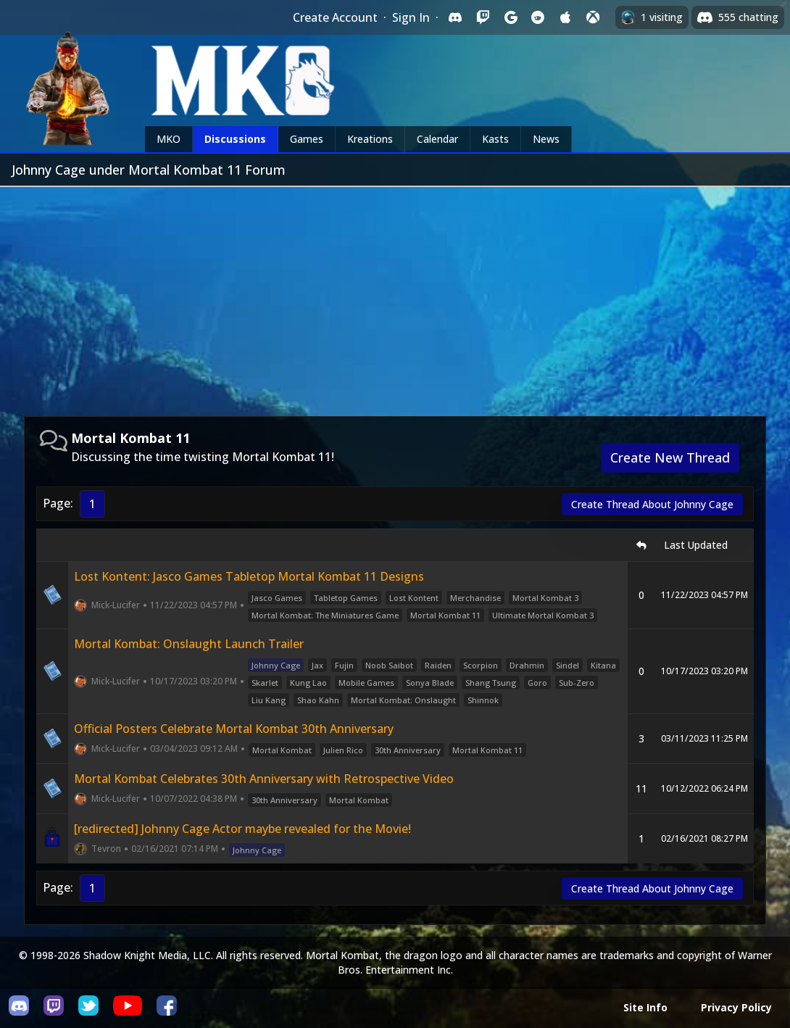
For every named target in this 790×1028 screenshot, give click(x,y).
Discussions (235, 139)
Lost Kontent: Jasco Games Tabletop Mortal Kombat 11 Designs (249, 576)
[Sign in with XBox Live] (593, 17)
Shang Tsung (490, 682)
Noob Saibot (389, 665)
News (546, 139)
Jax (317, 665)
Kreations (370, 139)
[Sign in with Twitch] (483, 17)
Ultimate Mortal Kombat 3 (543, 615)
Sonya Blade (430, 682)
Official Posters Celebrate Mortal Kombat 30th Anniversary (234, 729)
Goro (537, 682)
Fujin (344, 665)
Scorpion (480, 665)
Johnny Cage (275, 665)
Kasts (495, 139)
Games (306, 139)
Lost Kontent (413, 597)
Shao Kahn (318, 700)
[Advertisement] (395, 295)
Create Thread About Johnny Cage (652, 504)
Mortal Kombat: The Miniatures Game (325, 615)
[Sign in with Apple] (565, 17)
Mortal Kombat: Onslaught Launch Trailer (189, 644)
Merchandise (475, 597)
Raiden (438, 665)
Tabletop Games (346, 597)
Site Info (645, 1007)
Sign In (411, 17)
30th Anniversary (408, 750)
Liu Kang (268, 700)
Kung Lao (308, 682)
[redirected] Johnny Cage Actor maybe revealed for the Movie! (242, 829)
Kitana (603, 665)
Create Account (335, 17)
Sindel (567, 665)
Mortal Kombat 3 (545, 597)
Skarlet (264, 682)
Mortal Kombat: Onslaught (403, 700)
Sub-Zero (576, 682)
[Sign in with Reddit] (538, 17)
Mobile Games (366, 682)
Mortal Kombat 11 (445, 615)
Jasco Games (276, 597)
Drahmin (527, 665)
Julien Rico (343, 750)
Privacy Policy (736, 1007)
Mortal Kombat (282, 750)
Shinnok (483, 700)
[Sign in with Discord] (455, 17)
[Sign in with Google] (510, 17)
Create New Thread (670, 457)
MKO (168, 139)
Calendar (437, 139)
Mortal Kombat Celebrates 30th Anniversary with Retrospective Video (264, 779)
